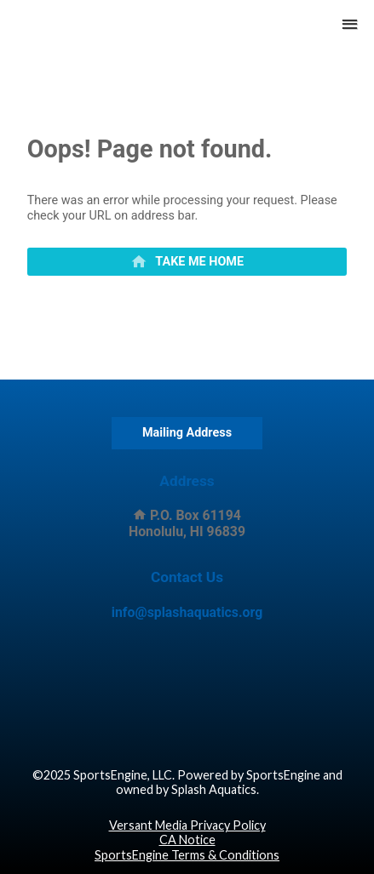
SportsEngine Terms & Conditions (187, 855)
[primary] (187, 262)
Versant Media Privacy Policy (187, 825)
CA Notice (187, 839)
